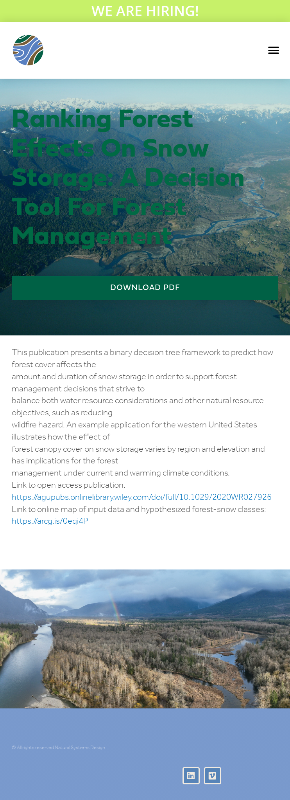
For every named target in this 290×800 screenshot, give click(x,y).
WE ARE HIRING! (145, 10)
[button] (273, 50)
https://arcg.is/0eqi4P (50, 521)
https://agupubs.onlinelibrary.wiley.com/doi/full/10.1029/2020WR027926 (142, 497)
